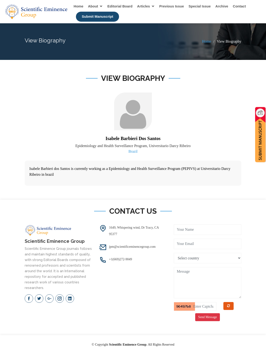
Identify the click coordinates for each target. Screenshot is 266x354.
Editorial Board (120, 6)
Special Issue (200, 6)
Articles (143, 6)
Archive (221, 6)
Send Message (207, 317)
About (93, 6)
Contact (239, 6)
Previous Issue (171, 6)
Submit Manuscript (97, 16)
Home (78, 6)
